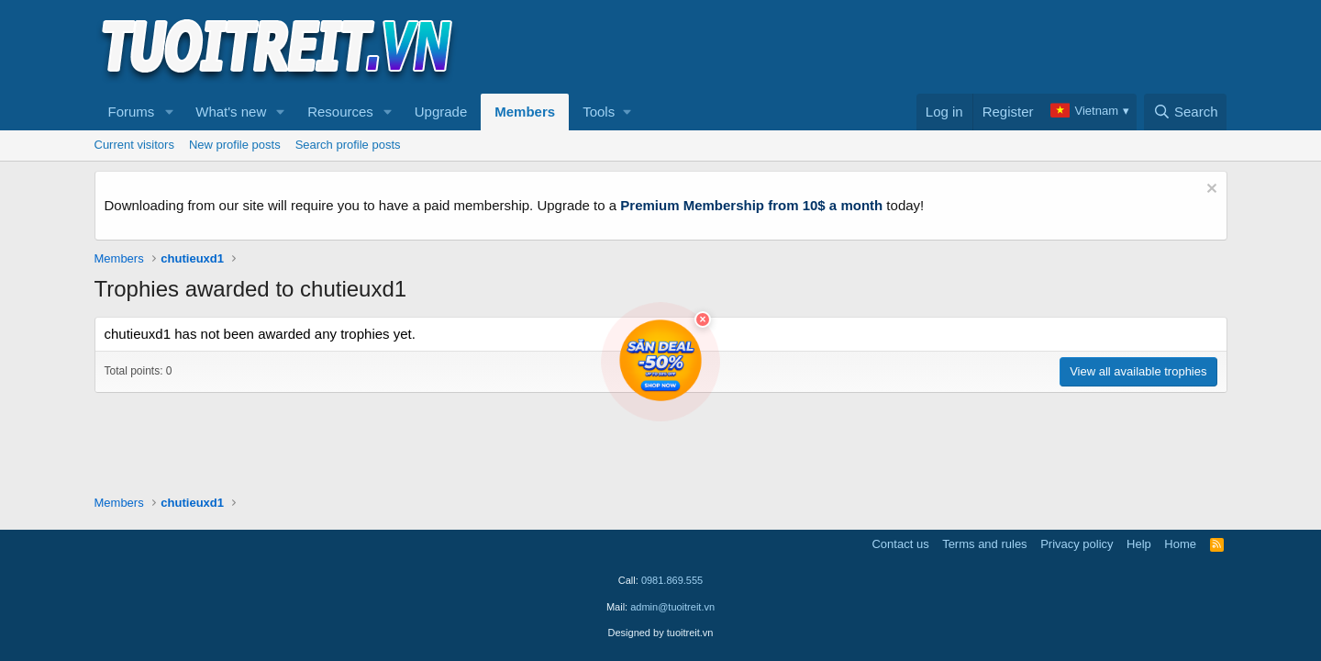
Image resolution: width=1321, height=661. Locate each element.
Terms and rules (984, 544)
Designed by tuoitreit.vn (661, 632)
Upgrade (441, 111)
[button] (169, 112)
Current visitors (134, 144)
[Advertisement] (893, 47)
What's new (230, 111)
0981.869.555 (672, 580)
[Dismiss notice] (1209, 190)
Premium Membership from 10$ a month (751, 205)
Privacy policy (1076, 544)
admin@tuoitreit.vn (672, 606)
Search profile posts (348, 144)
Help (1139, 544)
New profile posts (235, 144)
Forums (131, 111)
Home (1180, 544)
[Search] (1185, 112)
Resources (340, 111)
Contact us (899, 544)
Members (524, 111)
